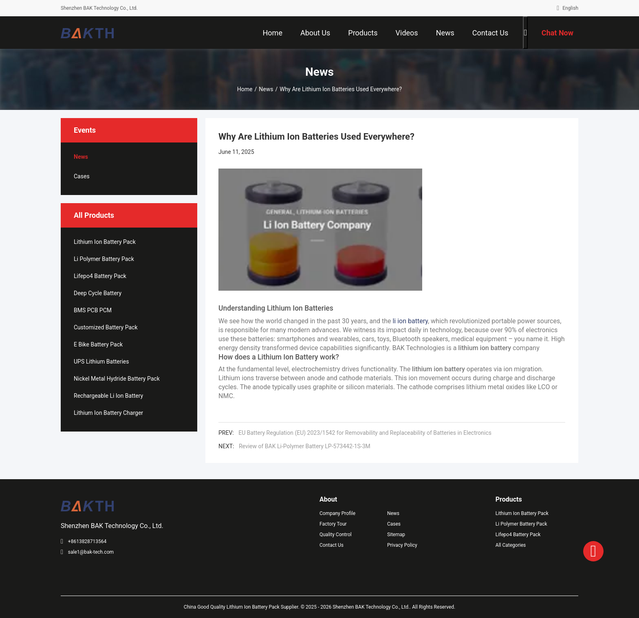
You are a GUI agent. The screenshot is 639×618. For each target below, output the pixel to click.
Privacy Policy (402, 545)
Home (245, 89)
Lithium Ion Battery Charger (108, 413)
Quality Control (336, 534)
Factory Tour (333, 524)
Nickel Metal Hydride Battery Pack (117, 378)
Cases (82, 176)
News (266, 89)
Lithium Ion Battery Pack (105, 242)
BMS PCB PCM (93, 310)
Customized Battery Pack (105, 327)
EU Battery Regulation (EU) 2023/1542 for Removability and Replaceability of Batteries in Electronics (366, 433)
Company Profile (337, 513)
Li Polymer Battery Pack (104, 259)
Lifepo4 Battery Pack (100, 276)
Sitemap (396, 534)
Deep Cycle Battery (97, 293)
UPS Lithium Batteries (101, 361)
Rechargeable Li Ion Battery (108, 395)
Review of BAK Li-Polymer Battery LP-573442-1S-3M (304, 446)
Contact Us (332, 545)
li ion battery (410, 321)
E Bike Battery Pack (98, 344)
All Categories (511, 545)
